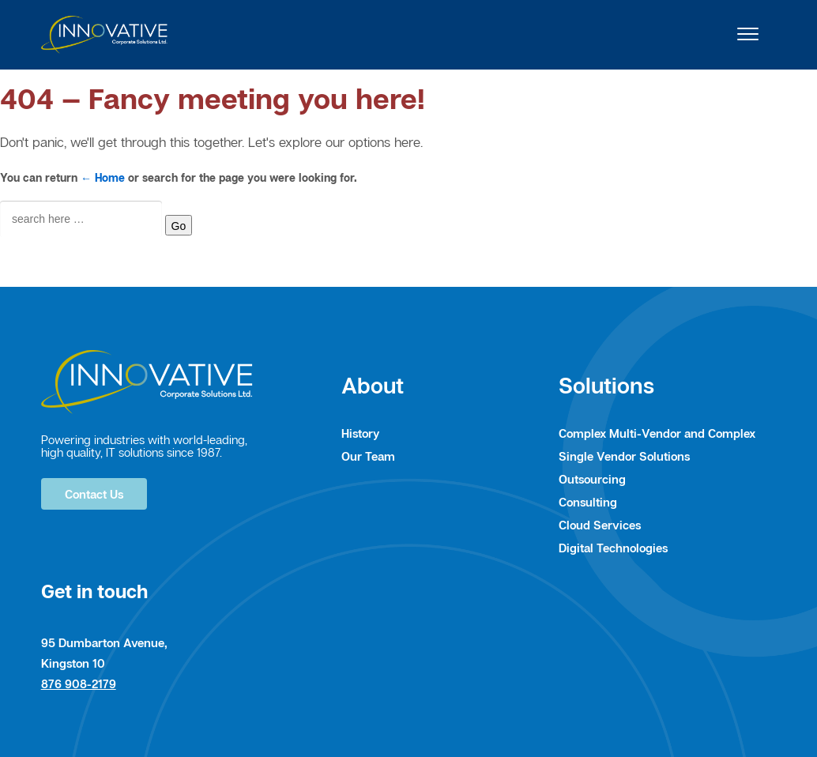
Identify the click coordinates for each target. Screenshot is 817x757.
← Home (103, 177)
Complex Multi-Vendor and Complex (657, 433)
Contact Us (94, 494)
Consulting (588, 502)
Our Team (368, 456)
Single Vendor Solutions (624, 456)
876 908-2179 (78, 683)
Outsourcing (592, 479)
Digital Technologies (613, 547)
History (360, 433)
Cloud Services (600, 525)
